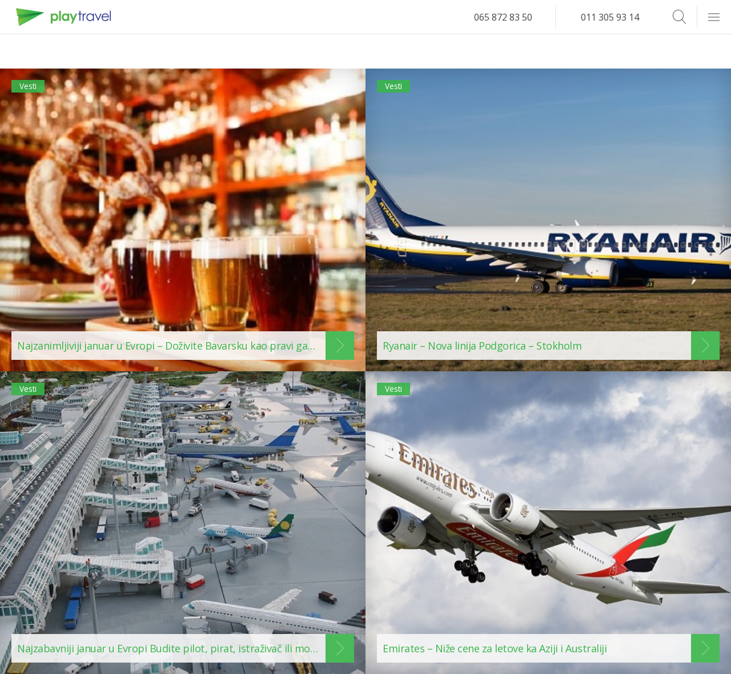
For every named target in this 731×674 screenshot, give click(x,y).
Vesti (33, 90)
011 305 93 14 (610, 17)
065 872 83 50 (503, 17)
